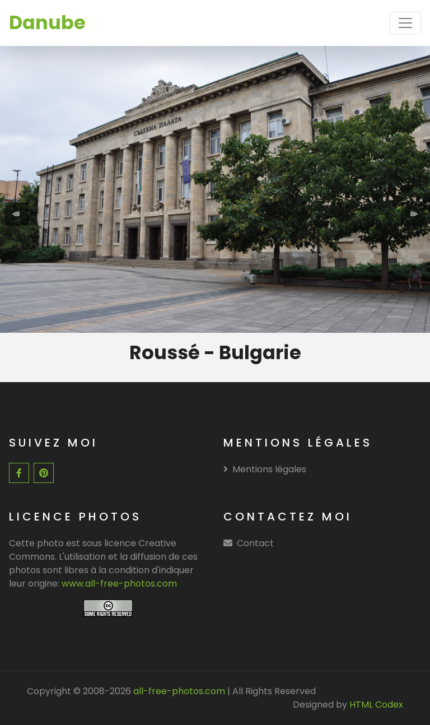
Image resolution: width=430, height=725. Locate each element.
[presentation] (16, 214)
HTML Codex (376, 704)
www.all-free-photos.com (119, 583)
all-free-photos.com (178, 691)
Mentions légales (264, 469)
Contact (255, 543)
